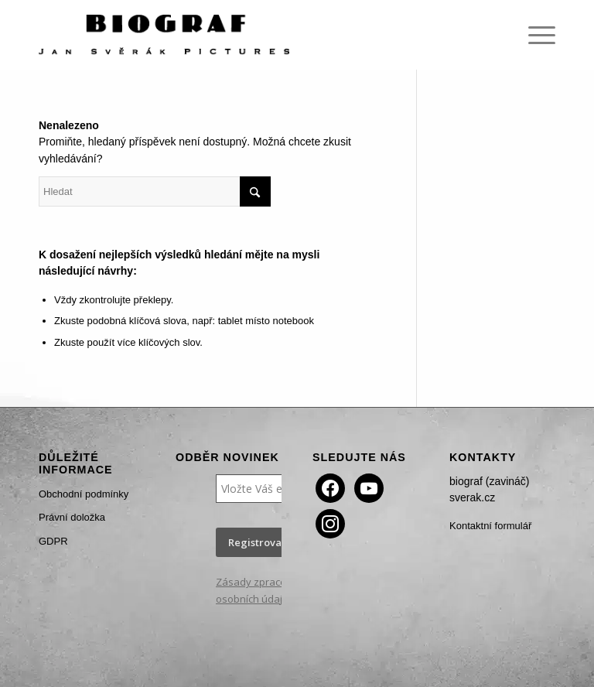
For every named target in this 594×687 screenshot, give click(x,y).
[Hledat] (155, 191)
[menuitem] (534, 35)
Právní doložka (72, 517)
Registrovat (256, 542)
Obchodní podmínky (83, 494)
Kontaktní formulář (490, 525)
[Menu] (534, 35)
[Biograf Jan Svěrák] (164, 35)
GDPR (53, 541)
